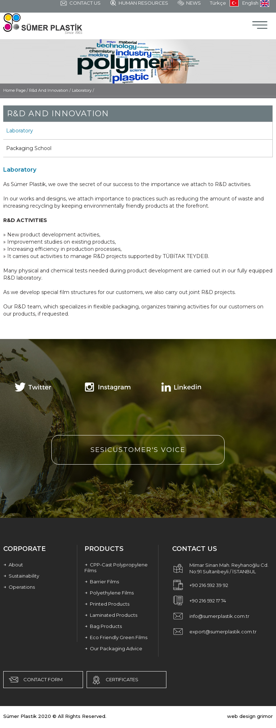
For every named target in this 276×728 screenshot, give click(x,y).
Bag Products (103, 626)
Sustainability (21, 576)
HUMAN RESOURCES (139, 3)
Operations (19, 587)
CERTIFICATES (114, 680)
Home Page (15, 90)
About (13, 565)
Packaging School (28, 148)
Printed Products (106, 604)
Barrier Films (101, 581)
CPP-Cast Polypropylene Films (116, 567)
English (255, 3)
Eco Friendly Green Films (115, 637)
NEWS (189, 3)
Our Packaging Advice (113, 648)
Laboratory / (83, 90)
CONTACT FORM (35, 679)
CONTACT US (80, 3)
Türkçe (224, 3)
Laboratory (19, 130)
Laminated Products (110, 615)
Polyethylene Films (109, 593)
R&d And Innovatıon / (50, 90)
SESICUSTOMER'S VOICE (138, 450)
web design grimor (250, 716)
